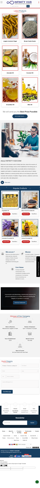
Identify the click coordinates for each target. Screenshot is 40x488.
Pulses (4, 438)
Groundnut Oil (10, 104)
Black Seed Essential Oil (28, 210)
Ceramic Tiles (23, 435)
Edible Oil (25, 440)
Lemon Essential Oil (27, 238)
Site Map (19, 432)
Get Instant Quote (20, 116)
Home (3, 431)
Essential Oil (33, 435)
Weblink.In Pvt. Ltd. (17, 452)
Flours (17, 438)
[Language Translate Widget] (24, 444)
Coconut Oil (29, 73)
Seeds (15, 435)
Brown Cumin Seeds (30, 41)
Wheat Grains (34, 438)
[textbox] (18, 6)
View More (14, 213)
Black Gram (16, 440)
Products (19, 431)
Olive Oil (30, 104)
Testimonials (28, 431)
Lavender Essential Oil (8, 238)
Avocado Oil (10, 73)
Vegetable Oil (5, 210)
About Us (11, 431)
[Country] (30, 371)
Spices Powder (6, 435)
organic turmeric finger (10, 41)
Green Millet (25, 438)
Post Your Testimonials (20, 302)
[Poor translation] (5, 465)
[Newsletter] (15, 423)
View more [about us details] (7, 182)
